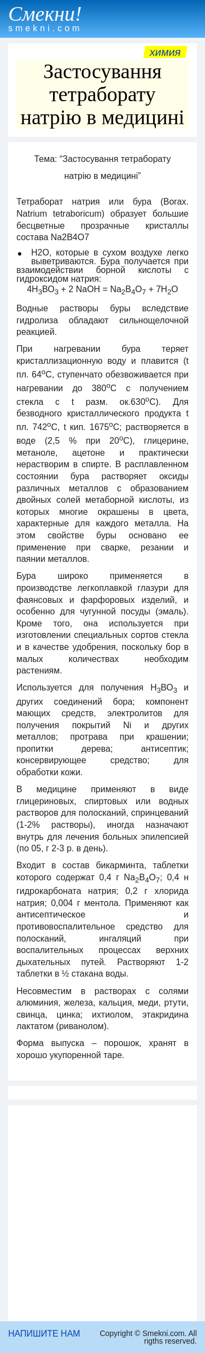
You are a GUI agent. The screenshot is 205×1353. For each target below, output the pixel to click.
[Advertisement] (102, 1213)
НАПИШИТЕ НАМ (44, 1333)
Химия (165, 52)
